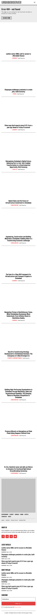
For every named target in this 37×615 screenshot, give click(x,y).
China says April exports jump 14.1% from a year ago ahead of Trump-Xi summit (18, 126)
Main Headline (14, 205)
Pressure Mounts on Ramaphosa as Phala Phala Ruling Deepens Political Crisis (18, 432)
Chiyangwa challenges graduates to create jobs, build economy (18, 91)
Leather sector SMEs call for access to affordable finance (18, 55)
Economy (15, 129)
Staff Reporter (21, 58)
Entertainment (14, 473)
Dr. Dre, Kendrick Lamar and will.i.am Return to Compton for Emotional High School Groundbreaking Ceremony (18, 469)
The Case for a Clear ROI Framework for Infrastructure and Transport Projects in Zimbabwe (18, 276)
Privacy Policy (17, 607)
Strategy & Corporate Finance (14, 358)
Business (15, 58)
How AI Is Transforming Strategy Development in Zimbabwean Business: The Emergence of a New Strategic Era (18, 354)
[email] (18, 599)
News (14, 94)
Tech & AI (15, 169)
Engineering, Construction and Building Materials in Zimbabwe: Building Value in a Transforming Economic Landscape (18, 239)
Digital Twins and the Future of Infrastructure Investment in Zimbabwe (18, 202)
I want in (18, 603)
